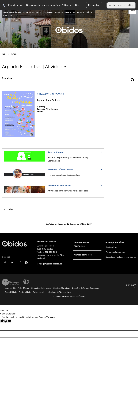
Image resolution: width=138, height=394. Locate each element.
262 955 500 (52, 255)
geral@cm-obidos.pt (52, 263)
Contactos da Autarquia (41, 288)
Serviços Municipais (61, 288)
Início (4, 54)
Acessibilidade (26, 281)
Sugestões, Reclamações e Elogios (121, 257)
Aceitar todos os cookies (121, 5)
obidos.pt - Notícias (115, 242)
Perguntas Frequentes (115, 252)
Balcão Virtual (112, 247)
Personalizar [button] (94, 5)
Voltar (10, 209)
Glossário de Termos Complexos (85, 288)
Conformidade (25, 292)
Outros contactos (83, 254)
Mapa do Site (10, 288)
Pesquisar (7, 78)
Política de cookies (70, 5)
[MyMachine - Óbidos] (34, 114)
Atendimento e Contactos (82, 244)
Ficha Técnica (23, 288)
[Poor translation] (7, 321)
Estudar (14, 54)
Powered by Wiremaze (131, 286)
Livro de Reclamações (10, 282)
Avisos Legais (38, 292)
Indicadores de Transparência (58, 292)
